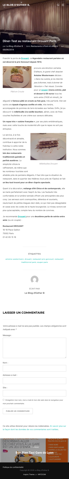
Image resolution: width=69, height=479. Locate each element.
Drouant (25, 58)
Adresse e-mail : (10, 375)
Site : (5, 387)
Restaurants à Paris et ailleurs (44, 46)
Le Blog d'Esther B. (16, 4)
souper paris (42, 262)
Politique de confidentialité (13, 467)
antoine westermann (14, 259)
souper (44, 90)
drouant (28, 259)
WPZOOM (42, 474)
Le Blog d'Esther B (14, 46)
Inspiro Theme (28, 474)
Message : (7, 335)
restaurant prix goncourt (43, 259)
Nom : (5, 362)
